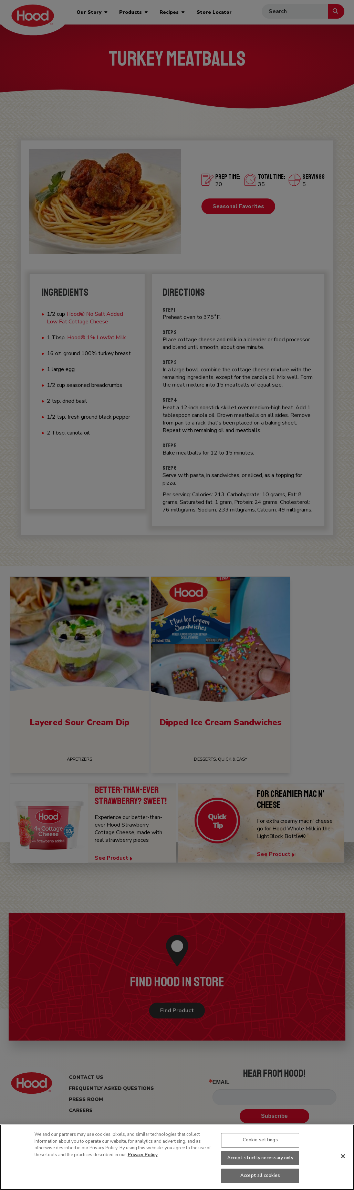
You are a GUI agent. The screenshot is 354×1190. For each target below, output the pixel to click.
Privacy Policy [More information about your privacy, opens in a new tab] (143, 1155)
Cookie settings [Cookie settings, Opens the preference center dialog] (260, 1140)
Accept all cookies (260, 1175)
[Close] (343, 1156)
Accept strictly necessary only (260, 1158)
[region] (177, 1157)
